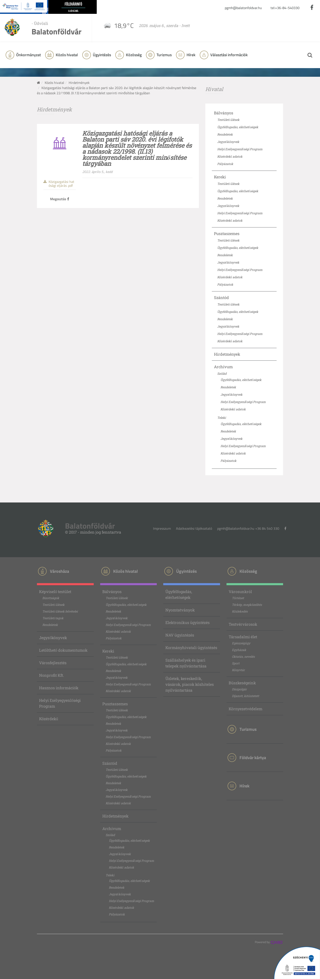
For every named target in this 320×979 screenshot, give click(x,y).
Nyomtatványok (180, 610)
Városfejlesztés (53, 662)
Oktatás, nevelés (243, 656)
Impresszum (162, 528)
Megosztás (59, 199)
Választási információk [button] (228, 55)
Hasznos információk (58, 687)
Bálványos (223, 112)
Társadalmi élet (243, 636)
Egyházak (239, 650)
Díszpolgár (239, 689)
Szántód (221, 297)
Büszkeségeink (242, 682)
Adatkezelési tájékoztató (194, 528)
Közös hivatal (54, 82)
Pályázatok (225, 164)
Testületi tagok (52, 618)
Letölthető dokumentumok (63, 650)
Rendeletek (225, 134)
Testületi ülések (228, 120)
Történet (238, 598)
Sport (235, 663)
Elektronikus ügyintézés (187, 622)
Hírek (190, 55)
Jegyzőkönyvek (228, 142)
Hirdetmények (79, 82)
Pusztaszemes (226, 233)
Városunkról (240, 591)
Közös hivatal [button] (66, 55)
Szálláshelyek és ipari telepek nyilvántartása (185, 663)
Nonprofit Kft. (51, 675)
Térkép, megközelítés (247, 605)
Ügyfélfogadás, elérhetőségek (237, 127)
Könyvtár (238, 670)
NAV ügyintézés (179, 635)
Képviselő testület (55, 591)
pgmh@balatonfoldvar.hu (243, 7)
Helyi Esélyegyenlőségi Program (240, 149)
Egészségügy (241, 643)
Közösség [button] (133, 55)
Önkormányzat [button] (28, 55)
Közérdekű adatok (229, 156)
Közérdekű (48, 718)
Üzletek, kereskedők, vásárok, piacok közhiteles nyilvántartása (189, 684)
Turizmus (164, 55)
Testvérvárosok (243, 624)
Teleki (221, 418)
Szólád (222, 373)
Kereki (220, 176)
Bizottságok (50, 598)
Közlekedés (240, 611)
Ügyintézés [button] (101, 55)
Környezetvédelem (245, 708)
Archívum (223, 366)
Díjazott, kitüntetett (245, 696)
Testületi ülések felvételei (60, 611)
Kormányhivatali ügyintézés (191, 647)
